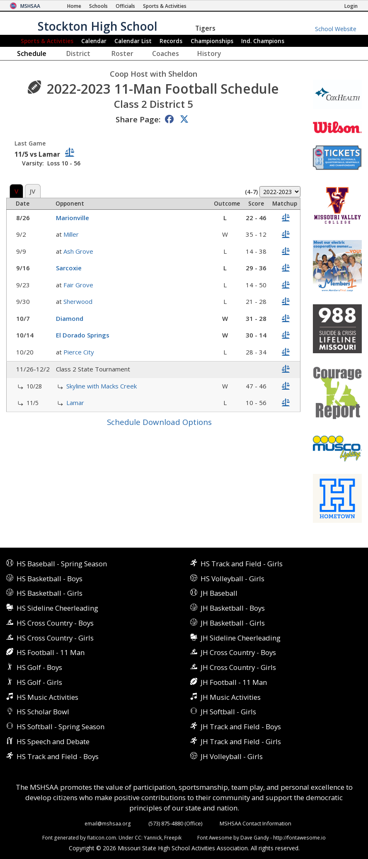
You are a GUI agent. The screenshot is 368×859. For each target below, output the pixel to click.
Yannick (153, 837)
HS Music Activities (47, 697)
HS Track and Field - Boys (58, 756)
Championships (212, 41)
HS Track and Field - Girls (242, 563)
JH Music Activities (231, 697)
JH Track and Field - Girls (241, 741)
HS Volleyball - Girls (232, 578)
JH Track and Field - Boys (241, 726)
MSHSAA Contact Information (255, 823)
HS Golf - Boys (39, 667)
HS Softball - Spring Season (60, 726)
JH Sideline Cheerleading (241, 638)
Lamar (75, 402)
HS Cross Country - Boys (55, 623)
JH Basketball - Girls (233, 623)
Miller (71, 234)
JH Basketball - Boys (233, 608)
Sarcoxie (69, 268)
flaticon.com (101, 837)
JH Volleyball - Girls (232, 756)
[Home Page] (74, 6)
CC (138, 837)
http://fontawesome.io (299, 837)
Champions (262, 41)
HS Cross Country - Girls (55, 638)
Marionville (72, 218)
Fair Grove (78, 285)
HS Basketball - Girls (49, 593)
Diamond (69, 318)
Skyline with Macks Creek (101, 386)
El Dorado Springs (82, 335)
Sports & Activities (47, 41)
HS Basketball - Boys (49, 578)
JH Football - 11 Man (234, 682)
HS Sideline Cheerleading (57, 608)
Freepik (173, 837)
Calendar (94, 41)
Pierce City (78, 352)
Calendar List (133, 41)
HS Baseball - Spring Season (62, 563)
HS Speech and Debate (53, 741)
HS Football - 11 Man (51, 652)
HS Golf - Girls (39, 682)
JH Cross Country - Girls (238, 667)
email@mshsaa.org (108, 823)
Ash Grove (78, 251)
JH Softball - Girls (228, 711)
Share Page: (138, 119)
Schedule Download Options (159, 422)
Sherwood (77, 301)
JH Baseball (219, 593)
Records (171, 41)
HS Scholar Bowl (43, 711)
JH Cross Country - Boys (238, 652)
